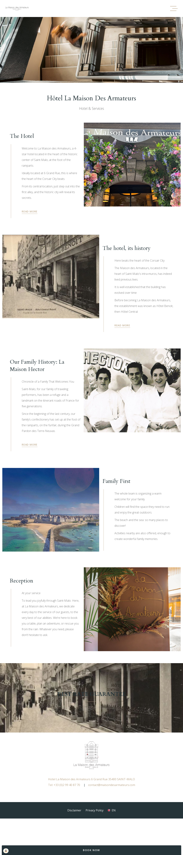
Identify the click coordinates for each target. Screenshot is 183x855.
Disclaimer (74, 832)
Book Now (91, 850)
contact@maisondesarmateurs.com (111, 807)
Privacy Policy (94, 832)
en (114, 832)
